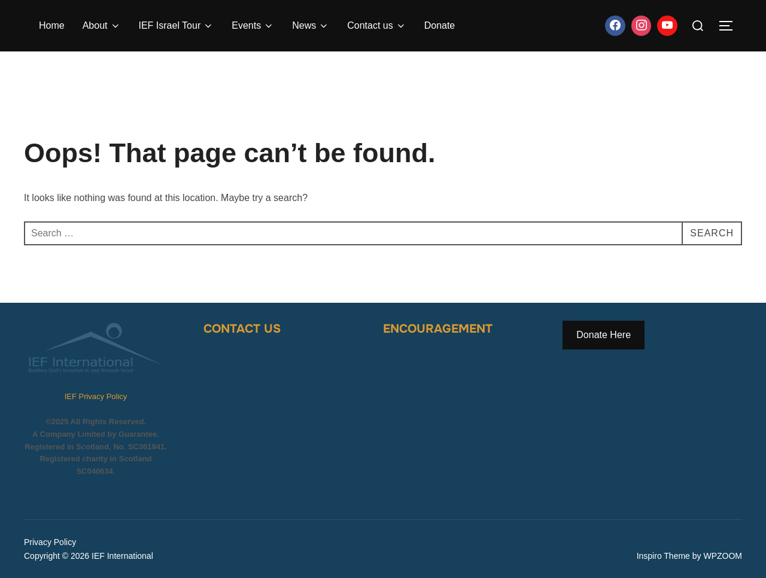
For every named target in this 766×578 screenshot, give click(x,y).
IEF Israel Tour (176, 25)
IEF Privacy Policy (96, 396)
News (310, 25)
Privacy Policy (50, 542)
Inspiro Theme (663, 556)
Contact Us (242, 328)
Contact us (376, 25)
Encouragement (438, 328)
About (102, 25)
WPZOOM (722, 556)
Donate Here (603, 335)
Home (52, 25)
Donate (439, 25)
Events (253, 25)
